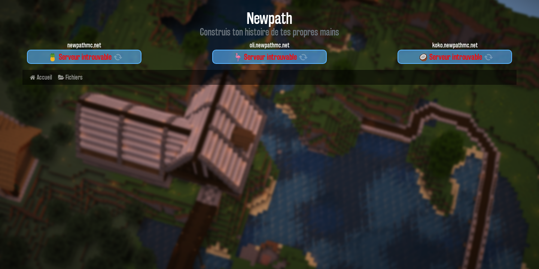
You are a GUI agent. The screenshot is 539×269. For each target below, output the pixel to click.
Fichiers (70, 77)
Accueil (41, 77)
